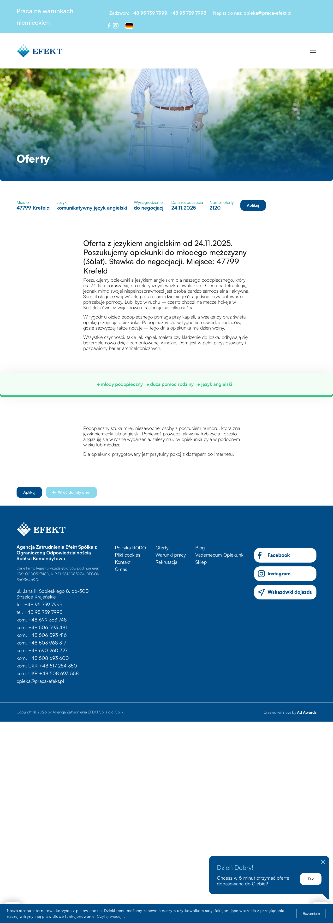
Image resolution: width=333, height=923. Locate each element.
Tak (311, 879)
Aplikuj (253, 205)
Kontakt (123, 562)
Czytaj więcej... (111, 916)
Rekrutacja (166, 562)
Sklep (201, 562)
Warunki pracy (170, 555)
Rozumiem (311, 913)
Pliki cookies (127, 555)
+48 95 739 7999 (149, 13)
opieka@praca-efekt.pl (267, 13)
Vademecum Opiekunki (219, 555)
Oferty (161, 548)
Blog (200, 548)
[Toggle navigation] (312, 50)
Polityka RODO (130, 548)
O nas (121, 569)
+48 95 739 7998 (188, 13)
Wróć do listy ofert (71, 492)
